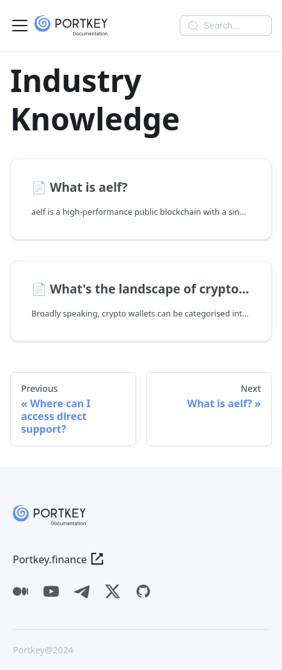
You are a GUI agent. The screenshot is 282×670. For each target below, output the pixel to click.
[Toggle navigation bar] (19, 25)
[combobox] (226, 25)
